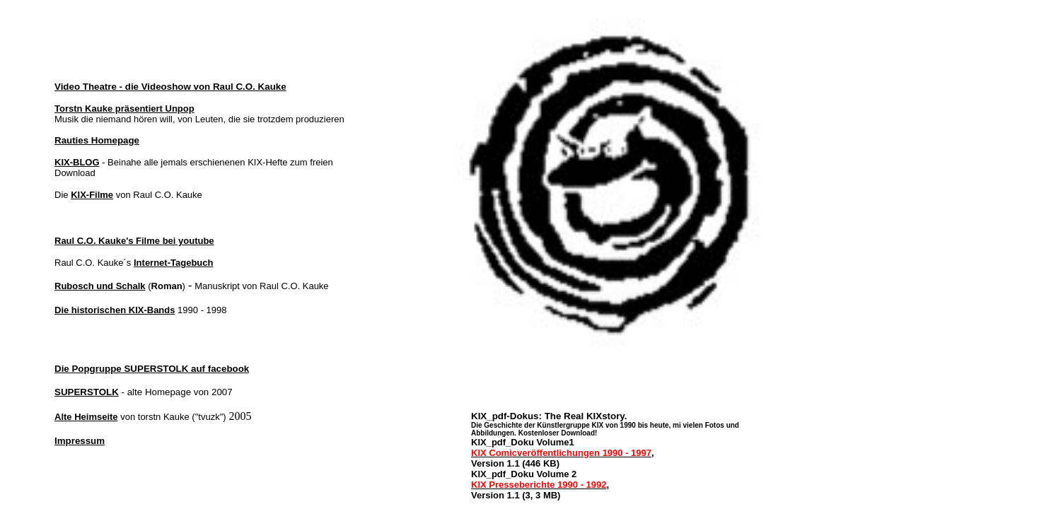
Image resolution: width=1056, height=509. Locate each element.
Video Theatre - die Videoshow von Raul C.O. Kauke (170, 86)
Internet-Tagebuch (173, 262)
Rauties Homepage (96, 140)
